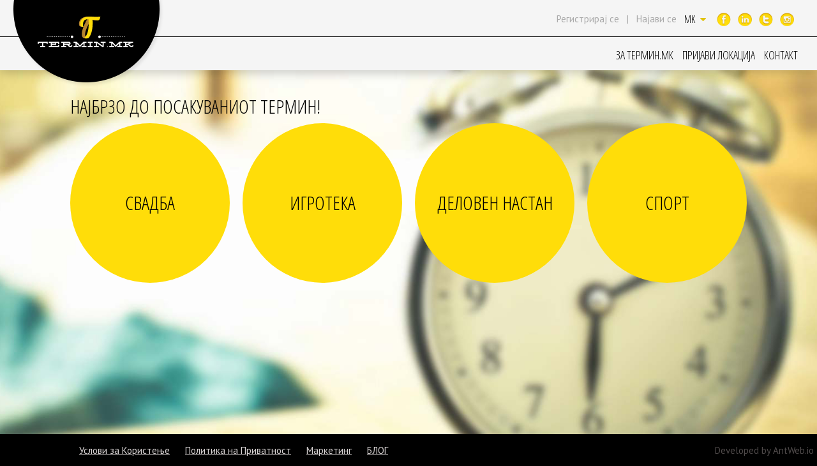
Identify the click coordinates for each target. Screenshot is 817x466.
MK (695, 19)
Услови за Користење (124, 450)
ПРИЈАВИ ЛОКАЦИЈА (718, 55)
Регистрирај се (588, 19)
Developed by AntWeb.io (764, 450)
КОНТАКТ (781, 55)
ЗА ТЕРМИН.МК (644, 55)
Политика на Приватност (238, 450)
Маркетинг (329, 450)
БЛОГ (377, 450)
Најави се (656, 19)
